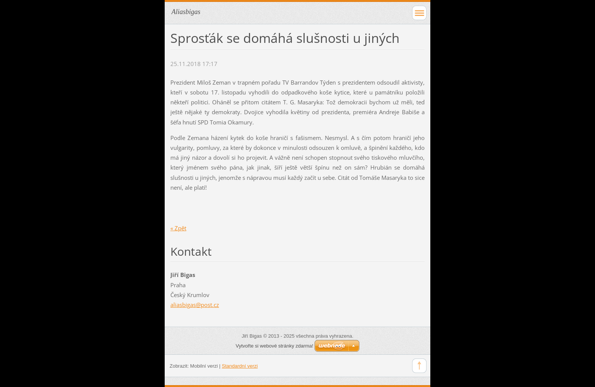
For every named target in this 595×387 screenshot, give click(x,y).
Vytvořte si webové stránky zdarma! (274, 346)
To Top (419, 366)
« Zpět (178, 228)
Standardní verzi (240, 366)
